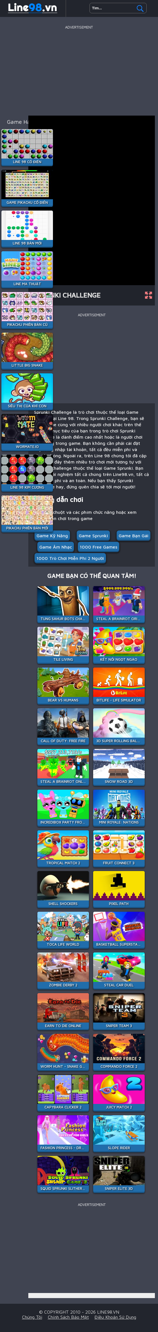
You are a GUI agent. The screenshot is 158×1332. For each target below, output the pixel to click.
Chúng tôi (32, 1317)
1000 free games (98, 546)
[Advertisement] (79, 70)
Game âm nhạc (55, 546)
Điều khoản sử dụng (115, 1317)
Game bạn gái (133, 535)
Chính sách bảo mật (68, 1317)
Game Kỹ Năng (52, 535)
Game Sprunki (93, 535)
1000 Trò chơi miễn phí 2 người (70, 558)
